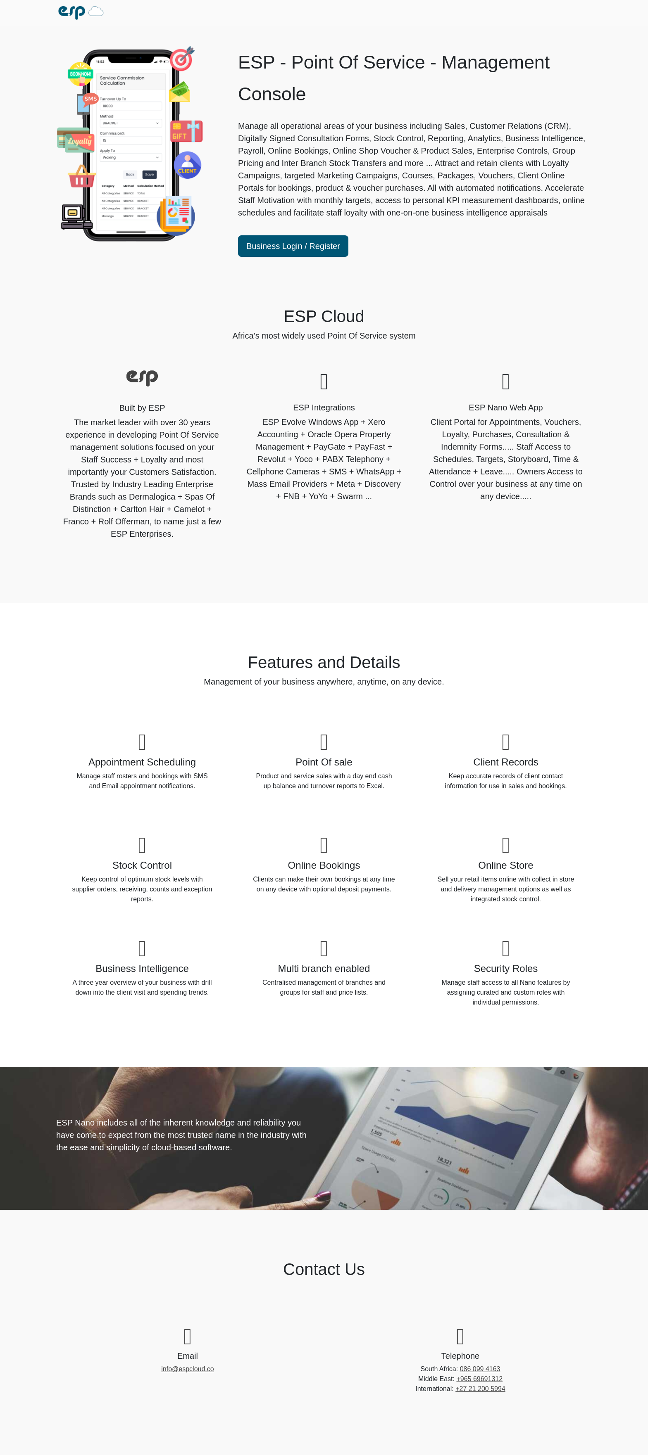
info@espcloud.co (187, 1368)
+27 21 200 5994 (480, 1388)
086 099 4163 (480, 1368)
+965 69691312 (479, 1378)
